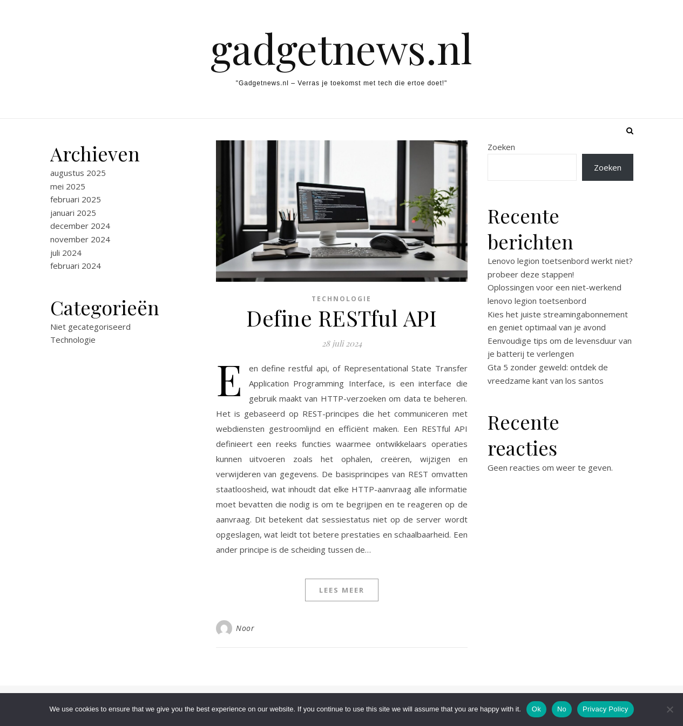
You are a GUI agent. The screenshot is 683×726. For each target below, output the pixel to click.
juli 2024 (66, 252)
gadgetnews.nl (341, 48)
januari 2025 (73, 212)
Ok (536, 709)
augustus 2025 (78, 172)
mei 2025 (67, 186)
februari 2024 (75, 265)
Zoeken (501, 146)
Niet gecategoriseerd (90, 326)
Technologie (73, 339)
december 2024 (80, 225)
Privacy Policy (605, 709)
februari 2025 (75, 199)
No (561, 709)
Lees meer (341, 590)
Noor (245, 628)
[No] (669, 709)
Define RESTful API (341, 317)
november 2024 (80, 239)
